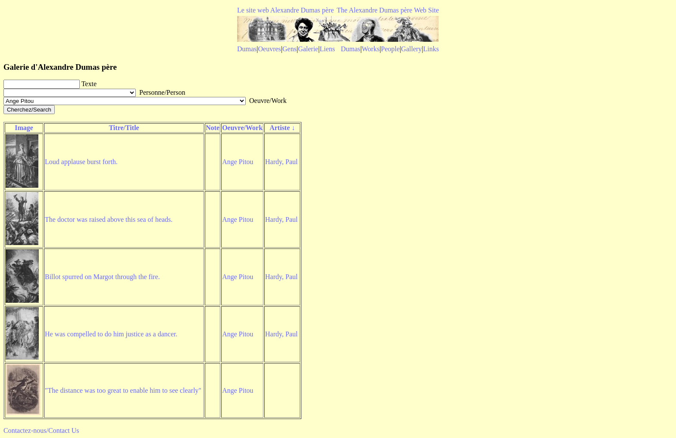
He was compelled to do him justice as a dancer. (111, 334)
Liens (327, 49)
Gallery (411, 49)
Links (431, 49)
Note (212, 127)
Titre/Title (124, 127)
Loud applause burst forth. (81, 161)
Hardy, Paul (281, 161)
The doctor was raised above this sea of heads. (108, 219)
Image (24, 127)
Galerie (308, 49)
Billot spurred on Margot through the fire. (102, 276)
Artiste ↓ (282, 127)
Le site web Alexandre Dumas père (285, 10)
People (390, 49)
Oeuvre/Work (242, 127)
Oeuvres (269, 49)
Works (370, 49)
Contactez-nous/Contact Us (41, 430)
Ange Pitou (237, 161)
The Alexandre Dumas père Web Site (388, 10)
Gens (289, 49)
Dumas (247, 49)
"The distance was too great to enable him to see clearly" (123, 390)
